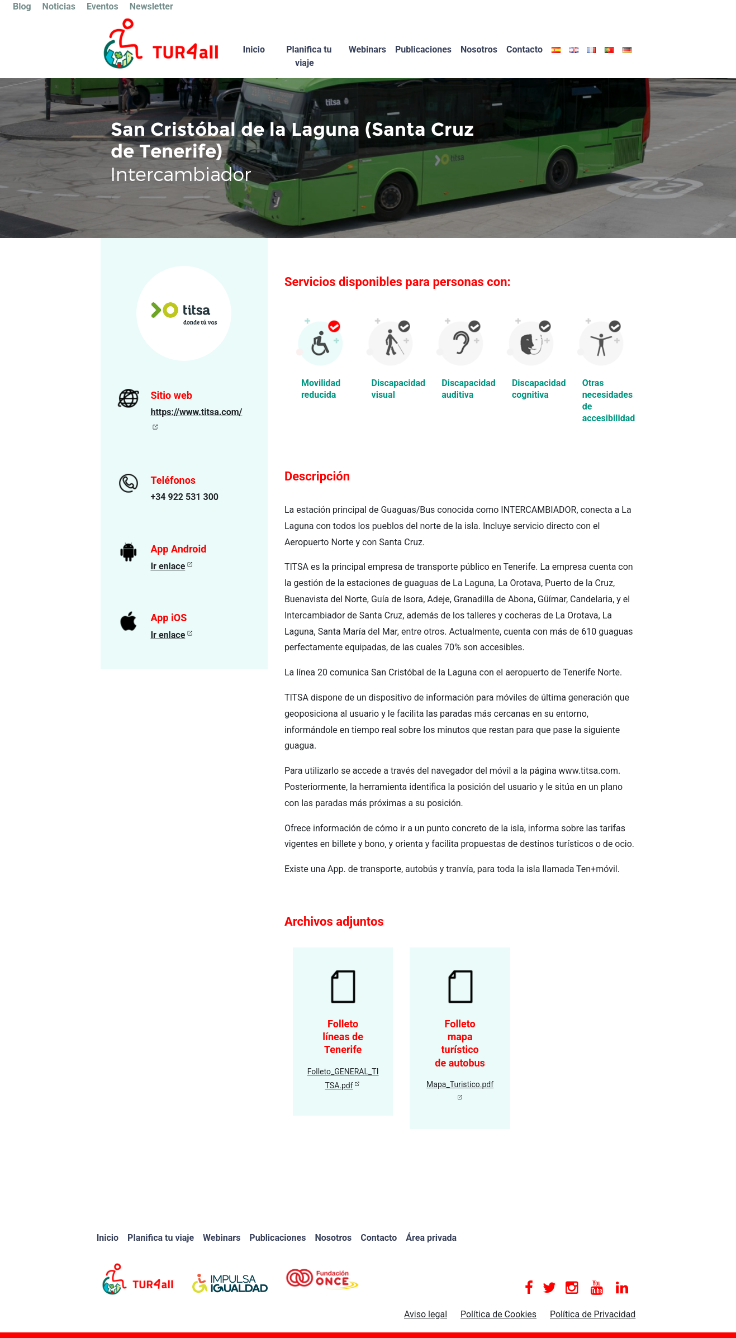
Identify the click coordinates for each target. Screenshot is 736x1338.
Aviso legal (425, 1314)
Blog (22, 6)
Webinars (367, 49)
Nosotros (478, 49)
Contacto (524, 49)
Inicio (254, 49)
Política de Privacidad (592, 1314)
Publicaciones (423, 49)
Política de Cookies (498, 1314)
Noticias (58, 6)
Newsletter (151, 6)
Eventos (102, 6)
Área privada (431, 1237)
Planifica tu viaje (308, 56)
